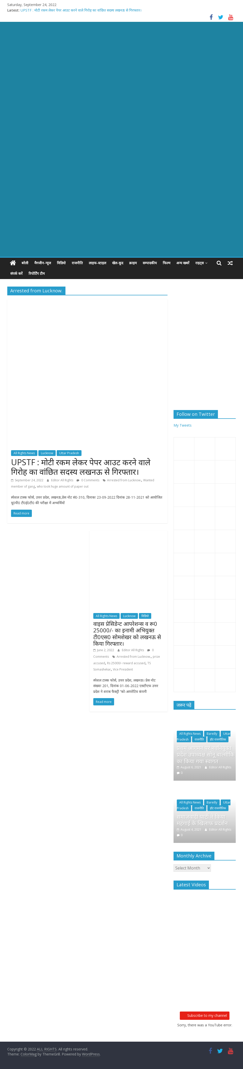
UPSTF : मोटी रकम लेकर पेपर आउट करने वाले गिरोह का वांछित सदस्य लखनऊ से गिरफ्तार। (81, 10)
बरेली (25, 262)
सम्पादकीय (150, 262)
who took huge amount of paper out (63, 486)
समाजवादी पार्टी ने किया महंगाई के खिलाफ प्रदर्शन (202, 820)
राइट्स (199, 262)
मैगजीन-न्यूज (42, 262)
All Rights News (24, 453)
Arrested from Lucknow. (124, 480)
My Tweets (183, 425)
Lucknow (47, 453)
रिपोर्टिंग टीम (37, 273)
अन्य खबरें (182, 262)
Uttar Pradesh (69, 453)
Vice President (123, 669)
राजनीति (77, 262)
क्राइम (133, 262)
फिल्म (166, 262)
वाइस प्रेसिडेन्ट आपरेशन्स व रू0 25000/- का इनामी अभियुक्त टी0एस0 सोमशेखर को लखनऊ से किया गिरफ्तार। (127, 633)
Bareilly (212, 733)
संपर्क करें (16, 273)
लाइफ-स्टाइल (97, 262)
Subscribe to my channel (204, 1015)
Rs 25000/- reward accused (126, 663)
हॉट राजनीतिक (218, 739)
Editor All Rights (62, 480)
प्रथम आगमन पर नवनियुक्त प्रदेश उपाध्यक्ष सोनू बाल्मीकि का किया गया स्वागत (205, 754)
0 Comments (87, 480)
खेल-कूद (117, 262)
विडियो (61, 262)
